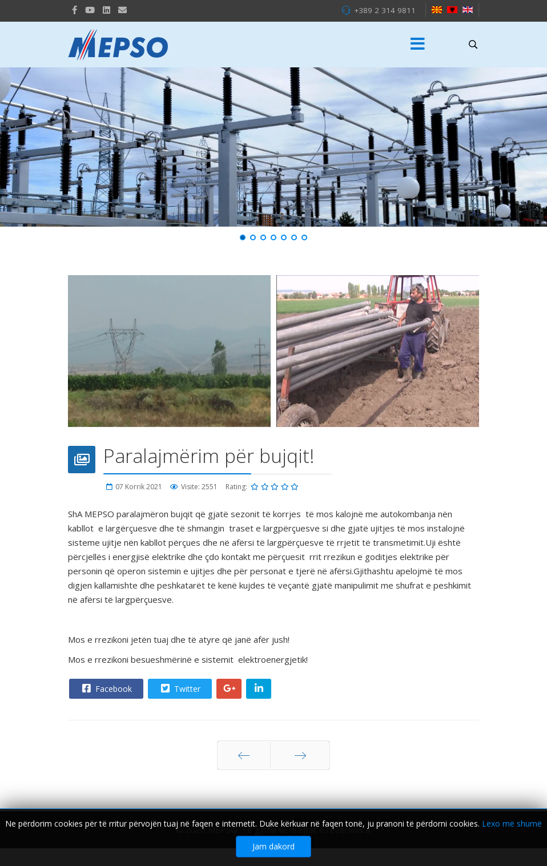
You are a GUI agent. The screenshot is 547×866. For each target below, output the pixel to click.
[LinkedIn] (106, 9)
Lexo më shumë (512, 823)
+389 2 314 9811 (385, 10)
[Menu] (418, 44)
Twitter (179, 688)
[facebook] (74, 9)
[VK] (122, 9)
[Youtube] (90, 9)
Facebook (105, 688)
